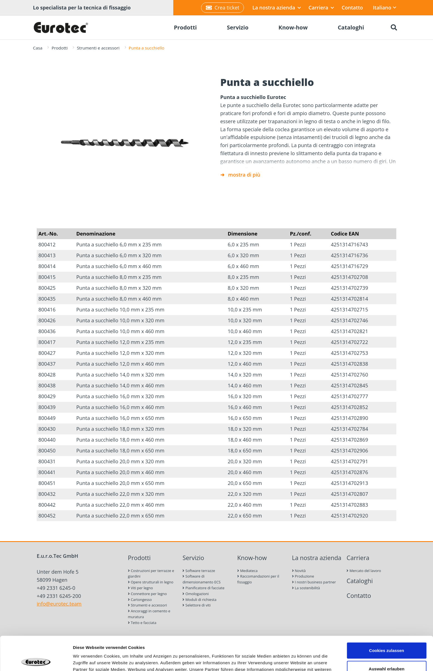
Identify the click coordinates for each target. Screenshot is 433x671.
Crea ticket (222, 7)
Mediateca (247, 570)
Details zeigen (296, 660)
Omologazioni (195, 593)
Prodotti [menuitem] (185, 27)
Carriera (321, 7)
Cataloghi (360, 581)
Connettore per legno (147, 593)
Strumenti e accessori (98, 48)
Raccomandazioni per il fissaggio (258, 579)
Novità (299, 570)
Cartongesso (140, 599)
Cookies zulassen (386, 616)
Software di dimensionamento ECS (201, 579)
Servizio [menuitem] (238, 27)
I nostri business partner (314, 582)
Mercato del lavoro (364, 570)
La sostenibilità (306, 587)
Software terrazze (198, 570)
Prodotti (59, 48)
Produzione (303, 576)
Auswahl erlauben (386, 634)
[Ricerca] (394, 27)
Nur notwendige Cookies (386, 652)
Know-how (252, 558)
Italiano (384, 7)
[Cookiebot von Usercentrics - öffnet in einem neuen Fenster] (36, 660)
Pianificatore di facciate (203, 587)
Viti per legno (140, 587)
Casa (38, 48)
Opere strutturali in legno (151, 582)
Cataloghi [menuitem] (351, 27)
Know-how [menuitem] (293, 27)
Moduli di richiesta (199, 599)
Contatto (352, 7)
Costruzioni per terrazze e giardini (151, 573)
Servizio (193, 558)
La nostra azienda (276, 7)
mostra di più (244, 174)
